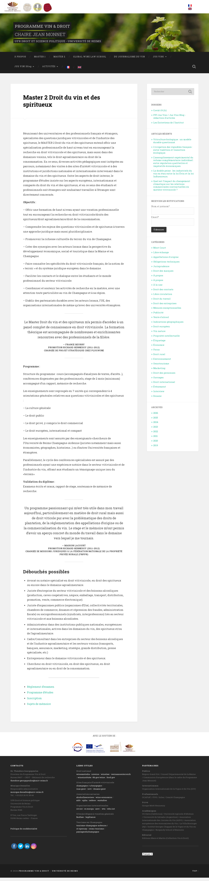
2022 (155, 434)
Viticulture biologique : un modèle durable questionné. (172, 144)
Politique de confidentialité (23, 832)
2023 (155, 430)
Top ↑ (195, 874)
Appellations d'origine (166, 260)
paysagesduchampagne (87, 835)
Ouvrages (158, 380)
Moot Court (159, 251)
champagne (82, 789)
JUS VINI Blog (22, 69)
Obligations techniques (166, 264)
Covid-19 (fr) (160, 113)
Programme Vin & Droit (44, 28)
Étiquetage (159, 343)
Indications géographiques (168, 325)
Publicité (158, 315)
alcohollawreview (85, 800)
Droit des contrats (163, 292)
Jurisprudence (161, 269)
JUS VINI (158, 60)
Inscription (34, 701)
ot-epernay (81, 832)
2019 (155, 448)
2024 (155, 425)
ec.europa (89, 812)
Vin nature (159, 334)
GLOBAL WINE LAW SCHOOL (89, 60)
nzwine (95, 777)
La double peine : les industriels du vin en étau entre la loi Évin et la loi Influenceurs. (173, 177)
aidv (78, 803)
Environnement (162, 362)
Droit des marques (163, 274)
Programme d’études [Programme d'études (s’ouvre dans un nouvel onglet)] (40, 695)
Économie (158, 348)
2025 (155, 420)
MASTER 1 (40, 60)
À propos (158, 278)
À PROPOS (20, 60)
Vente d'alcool (161, 320)
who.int (111, 812)
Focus (156, 352)
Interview (158, 394)
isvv (90, 792)
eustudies (102, 803)
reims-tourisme (96, 832)
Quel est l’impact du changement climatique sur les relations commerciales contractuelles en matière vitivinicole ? (171, 188)
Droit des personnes (164, 376)
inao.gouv (81, 792)
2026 (155, 416)
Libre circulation (162, 297)
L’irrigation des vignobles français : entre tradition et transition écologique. (173, 153)
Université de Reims (65, 874)
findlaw (80, 820)
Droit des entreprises (164, 306)
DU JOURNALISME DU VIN (129, 60)
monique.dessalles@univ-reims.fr (27, 795)
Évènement (159, 389)
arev (97, 812)
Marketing (159, 371)
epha (84, 803)
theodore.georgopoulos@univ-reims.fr (29, 783)
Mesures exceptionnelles (167, 311)
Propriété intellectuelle (166, 338)
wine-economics (104, 800)
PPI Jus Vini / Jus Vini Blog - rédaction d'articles (169, 120)
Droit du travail (162, 301)
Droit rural (159, 357)
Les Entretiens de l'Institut (168, 125)
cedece (92, 803)
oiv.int (79, 812)
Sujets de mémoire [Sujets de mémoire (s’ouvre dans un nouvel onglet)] (39, 707)
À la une (157, 288)
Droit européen (161, 329)
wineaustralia (83, 777)
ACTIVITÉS (48, 69)
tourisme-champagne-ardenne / (92, 828)
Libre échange (161, 255)
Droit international (164, 385)
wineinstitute (84, 780)
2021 (155, 439)
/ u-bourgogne (95, 789)
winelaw (105, 777)
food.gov (111, 780)
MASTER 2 (59, 60)
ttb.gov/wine (98, 780)
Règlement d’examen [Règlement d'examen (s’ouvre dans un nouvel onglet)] (40, 690)
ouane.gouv (100, 792)
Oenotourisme (161, 366)
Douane (157, 399)
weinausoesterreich (121, 777)
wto (103, 812)
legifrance (90, 820)
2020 (155, 444)
